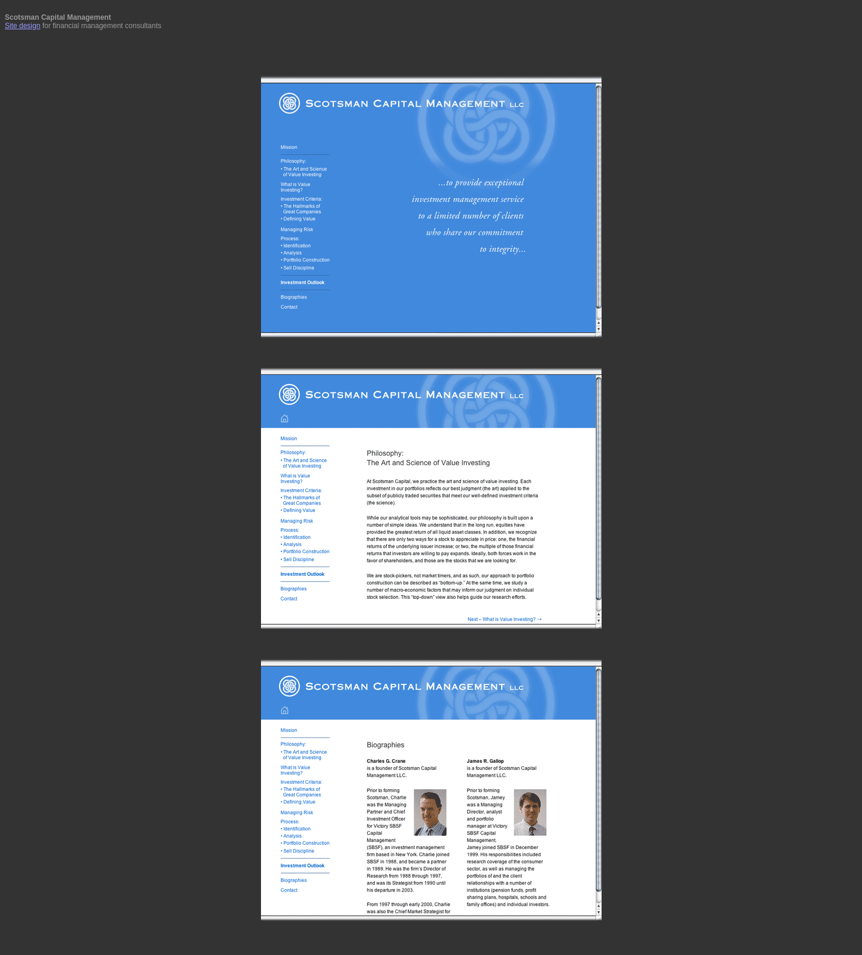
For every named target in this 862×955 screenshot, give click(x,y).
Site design (22, 26)
